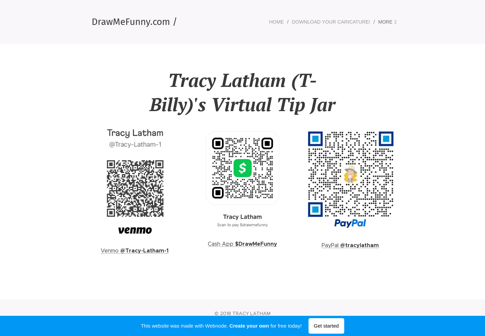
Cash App (221, 244)
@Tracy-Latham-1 (144, 250)
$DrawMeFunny (256, 243)
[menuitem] (281, 21)
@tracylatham (359, 245)
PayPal (331, 245)
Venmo (110, 250)
